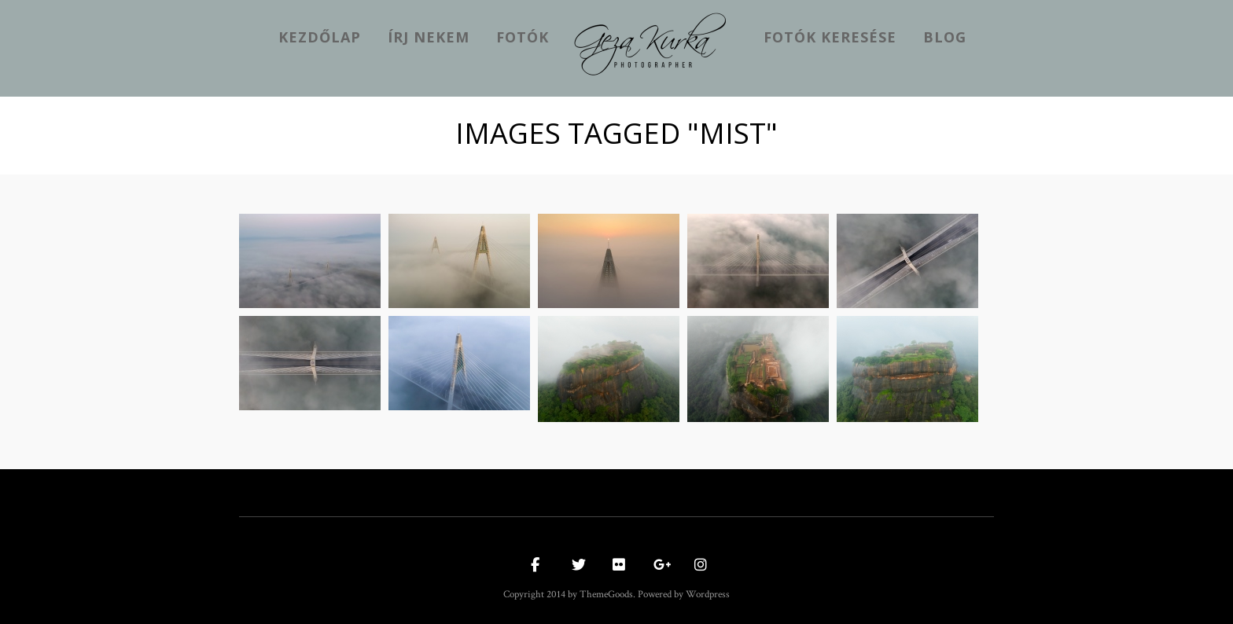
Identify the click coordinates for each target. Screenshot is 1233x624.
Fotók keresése (830, 37)
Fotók (522, 37)
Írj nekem (428, 37)
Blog (944, 37)
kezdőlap (319, 37)
